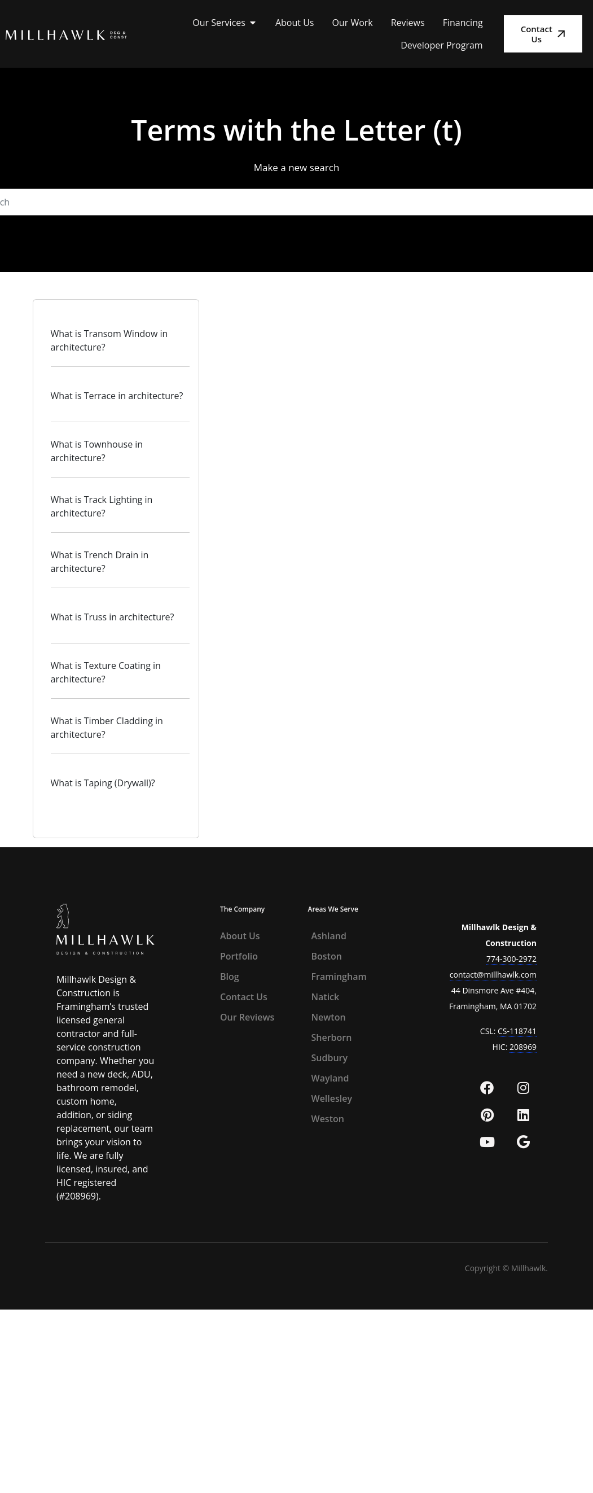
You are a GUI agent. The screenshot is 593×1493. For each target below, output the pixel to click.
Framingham (339, 976)
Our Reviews (247, 1017)
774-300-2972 (511, 958)
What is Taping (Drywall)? (103, 783)
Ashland (328, 936)
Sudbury (329, 1058)
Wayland (330, 1078)
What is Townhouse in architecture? (97, 451)
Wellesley (332, 1098)
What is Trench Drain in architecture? (100, 562)
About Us (240, 936)
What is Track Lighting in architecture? (102, 506)
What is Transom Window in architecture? (109, 340)
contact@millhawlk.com (493, 974)
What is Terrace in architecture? (117, 395)
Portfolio (239, 956)
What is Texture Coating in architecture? (106, 672)
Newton (328, 1017)
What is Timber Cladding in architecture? (107, 728)
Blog (229, 976)
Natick (325, 997)
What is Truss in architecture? (112, 617)
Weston (327, 1119)
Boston (326, 956)
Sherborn (331, 1037)
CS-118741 (517, 1031)
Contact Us (243, 997)
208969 (523, 1046)
